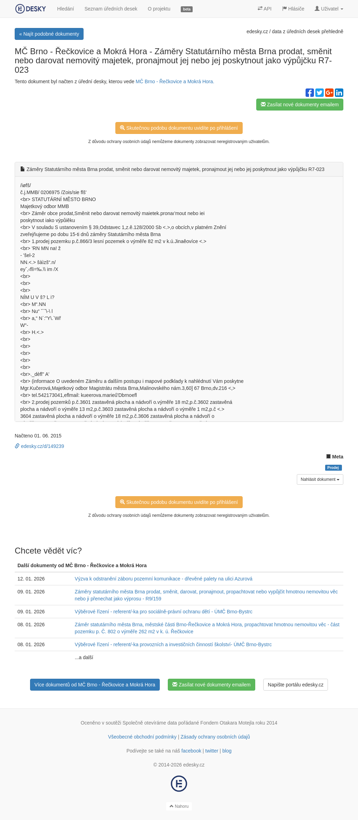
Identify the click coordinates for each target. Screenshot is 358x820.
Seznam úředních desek (111, 9)
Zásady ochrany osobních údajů (215, 737)
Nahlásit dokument (320, 479)
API (265, 9)
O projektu (159, 9)
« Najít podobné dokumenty (49, 34)
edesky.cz (257, 31)
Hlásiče (293, 9)
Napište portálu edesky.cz (295, 684)
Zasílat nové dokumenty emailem (300, 104)
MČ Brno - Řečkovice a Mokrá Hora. (175, 81)
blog (226, 751)
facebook (191, 751)
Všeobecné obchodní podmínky (142, 737)
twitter (211, 751)
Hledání (65, 9)
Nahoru (179, 806)
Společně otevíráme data (150, 723)
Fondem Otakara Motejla (227, 723)
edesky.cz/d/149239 (39, 446)
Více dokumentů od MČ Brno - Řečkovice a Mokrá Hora (95, 684)
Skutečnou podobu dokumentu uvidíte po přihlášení (179, 128)
